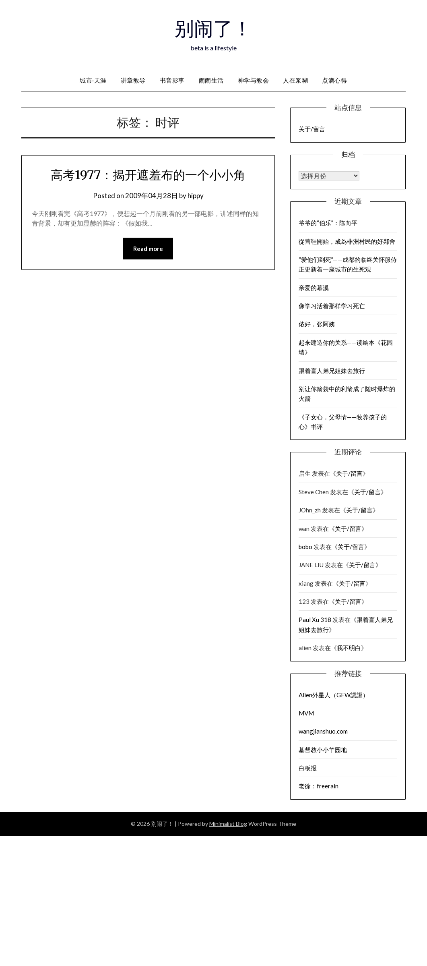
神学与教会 (253, 80)
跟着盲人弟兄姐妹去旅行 (332, 370)
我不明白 (349, 647)
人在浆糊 (295, 80)
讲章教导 (133, 80)
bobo (305, 546)
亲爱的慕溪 (314, 287)
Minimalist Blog (228, 823)
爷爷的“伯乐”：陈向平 (328, 222)
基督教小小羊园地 (323, 749)
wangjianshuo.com (323, 731)
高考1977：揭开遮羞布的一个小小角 (148, 174)
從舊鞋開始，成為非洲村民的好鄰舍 (347, 241)
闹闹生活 (211, 80)
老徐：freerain (318, 786)
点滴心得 (334, 80)
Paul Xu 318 (315, 619)
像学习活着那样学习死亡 (332, 305)
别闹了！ (213, 29)
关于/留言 (312, 129)
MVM (306, 713)
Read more (148, 248)
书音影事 (172, 80)
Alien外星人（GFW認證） (334, 695)
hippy (196, 195)
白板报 (308, 767)
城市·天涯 (93, 80)
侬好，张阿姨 (317, 324)
